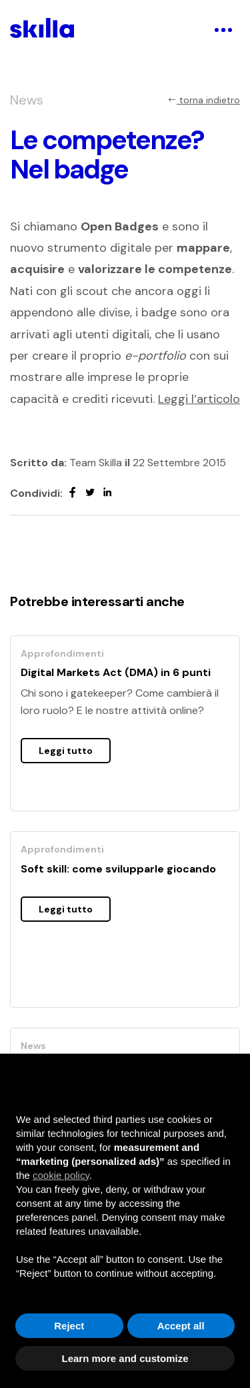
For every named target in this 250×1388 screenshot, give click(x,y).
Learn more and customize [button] (124, 1358)
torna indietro (203, 100)
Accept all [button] (181, 1325)
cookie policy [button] (61, 1175)
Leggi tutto (66, 751)
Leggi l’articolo (199, 399)
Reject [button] (69, 1325)
